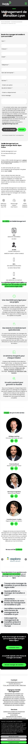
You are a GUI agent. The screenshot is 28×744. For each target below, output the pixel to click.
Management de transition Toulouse (14, 698)
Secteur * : (5, 80)
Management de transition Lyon (14, 693)
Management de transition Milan (14, 705)
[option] (14, 559)
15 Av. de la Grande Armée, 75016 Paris (14, 685)
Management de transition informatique (14, 718)
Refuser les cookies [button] (14, 736)
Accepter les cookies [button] (13, 742)
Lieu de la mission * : (7, 88)
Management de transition (14, 716)
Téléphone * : (5, 65)
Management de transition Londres (14, 702)
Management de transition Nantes (14, 697)
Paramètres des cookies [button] (13, 739)
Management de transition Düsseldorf (14, 703)
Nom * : (4, 41)
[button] (2, 559)
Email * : (4, 57)
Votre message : (6, 95)
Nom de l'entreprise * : (8, 73)
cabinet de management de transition (14, 161)
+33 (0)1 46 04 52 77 (14, 684)
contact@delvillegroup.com (14, 682)
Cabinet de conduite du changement (14, 711)
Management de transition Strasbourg (14, 700)
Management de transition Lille (14, 695)
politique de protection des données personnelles (12, 116)
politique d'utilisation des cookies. (9, 733)
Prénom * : (5, 49)
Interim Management (14, 713)
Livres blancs (14, 715)
